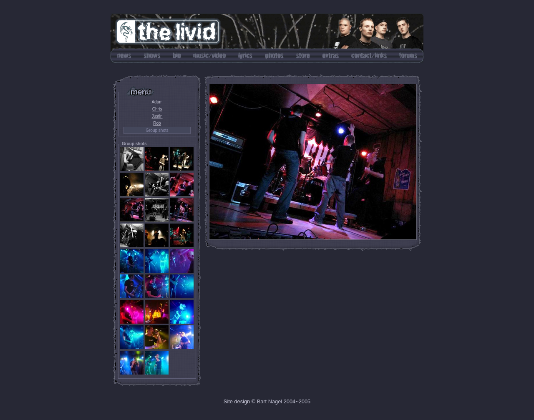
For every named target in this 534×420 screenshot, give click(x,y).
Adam (156, 102)
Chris (157, 109)
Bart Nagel (269, 401)
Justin (156, 116)
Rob (157, 123)
